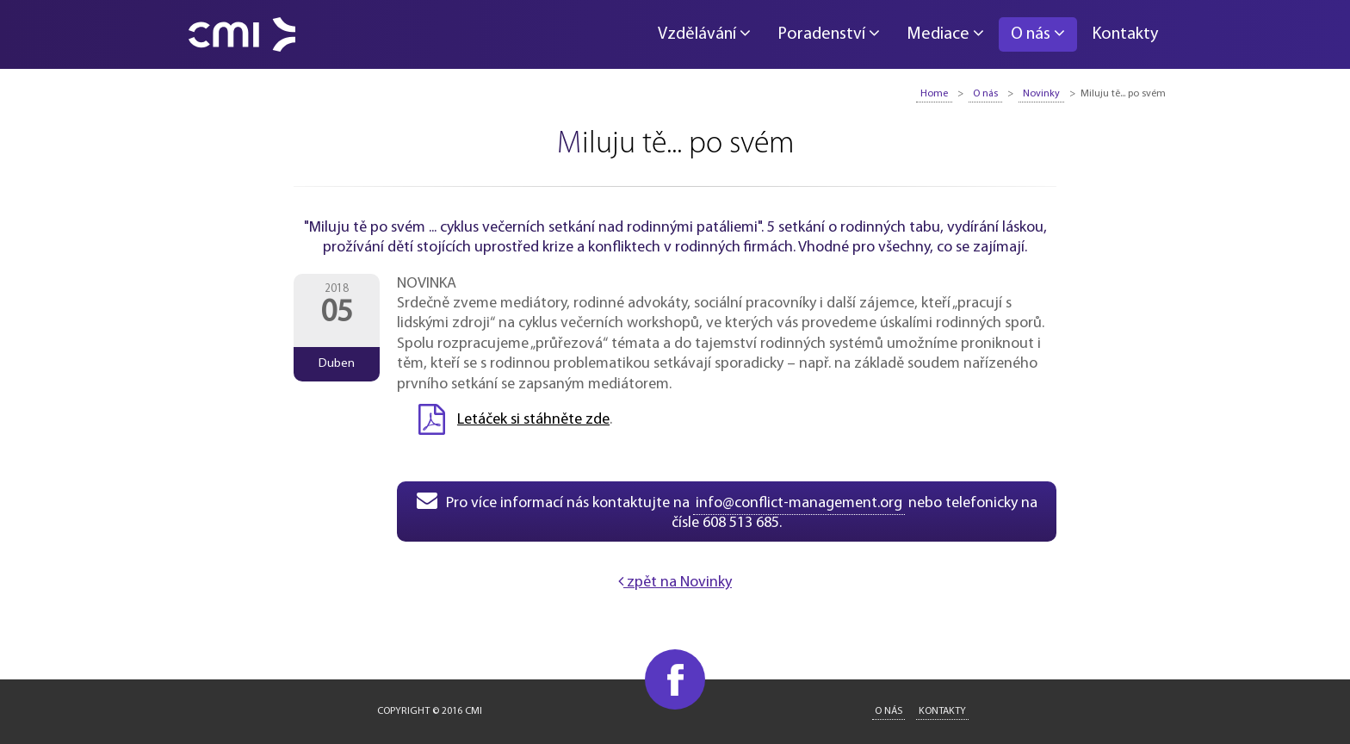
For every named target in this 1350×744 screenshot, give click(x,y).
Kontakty (1125, 34)
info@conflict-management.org (799, 503)
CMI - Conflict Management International (242, 34)
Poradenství (828, 33)
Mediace (945, 33)
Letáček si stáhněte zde (533, 420)
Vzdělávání (704, 33)
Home (934, 94)
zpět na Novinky (675, 582)
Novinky (1041, 94)
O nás (1038, 33)
